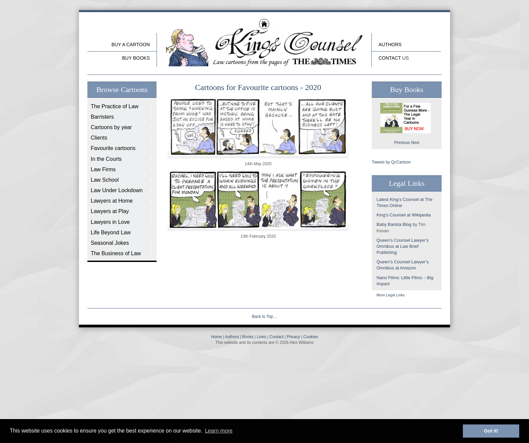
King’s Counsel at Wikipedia (404, 214)
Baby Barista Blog (394, 224)
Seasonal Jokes (110, 243)
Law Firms (103, 169)
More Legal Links (391, 295)
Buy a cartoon (130, 44)
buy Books (136, 58)
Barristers (102, 117)
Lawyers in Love (110, 222)
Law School (105, 180)
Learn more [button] (218, 431)
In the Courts (106, 159)
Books (247, 336)
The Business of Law (116, 253)
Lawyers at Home (112, 201)
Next (415, 142)
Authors (390, 44)
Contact (390, 58)
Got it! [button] (491, 431)
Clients (99, 138)
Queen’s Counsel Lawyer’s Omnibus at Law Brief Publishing (403, 246)
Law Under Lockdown (117, 190)
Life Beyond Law (111, 232)
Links (261, 336)
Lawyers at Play (110, 211)
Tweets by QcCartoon (391, 162)
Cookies (310, 336)
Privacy (293, 336)
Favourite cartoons (113, 148)
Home (216, 336)
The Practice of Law (114, 106)
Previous (402, 142)
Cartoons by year (111, 127)
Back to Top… (264, 316)
